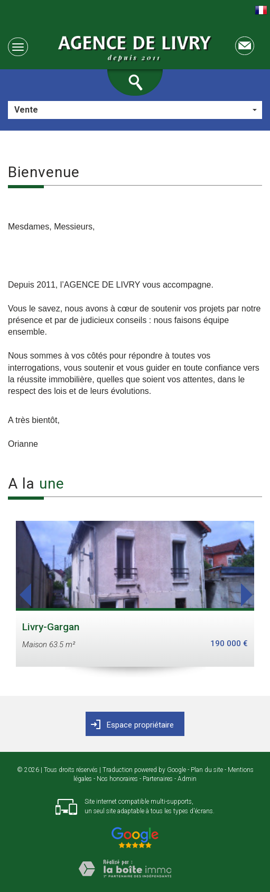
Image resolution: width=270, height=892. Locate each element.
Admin (187, 779)
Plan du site (207, 770)
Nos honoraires (117, 779)
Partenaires (158, 779)
